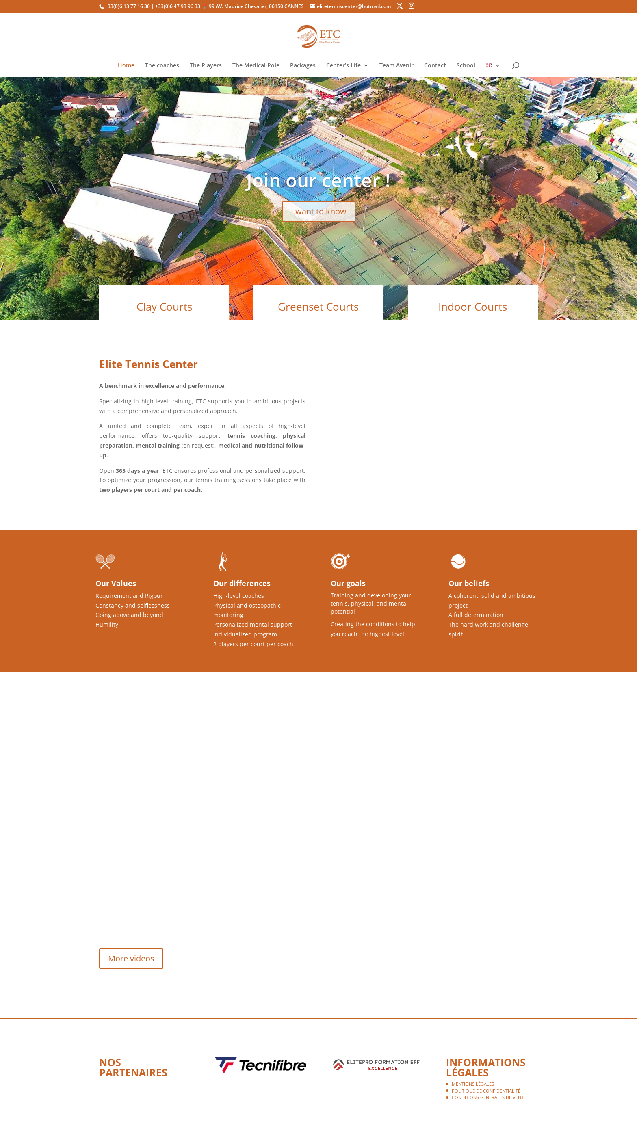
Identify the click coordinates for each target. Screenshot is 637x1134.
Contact (435, 66)
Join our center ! (318, 180)
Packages (303, 66)
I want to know (319, 211)
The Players (206, 66)
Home (126, 66)
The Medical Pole (256, 66)
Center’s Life (343, 66)
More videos (131, 958)
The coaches (162, 66)
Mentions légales (473, 1084)
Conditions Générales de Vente (489, 1097)
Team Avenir (396, 66)
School (466, 66)
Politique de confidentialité (486, 1091)
